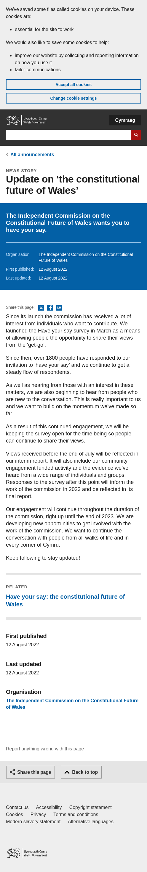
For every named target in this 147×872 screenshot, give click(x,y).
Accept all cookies (73, 84)
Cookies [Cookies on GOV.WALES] (14, 814)
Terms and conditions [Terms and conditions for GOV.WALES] (75, 814)
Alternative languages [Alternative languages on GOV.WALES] (91, 821)
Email (59, 308)
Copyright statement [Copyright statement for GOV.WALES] (90, 807)
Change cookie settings (73, 98)
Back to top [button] (85, 772)
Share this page (34, 772)
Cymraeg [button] (125, 120)
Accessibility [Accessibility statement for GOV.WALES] (49, 807)
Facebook (50, 308)
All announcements (32, 154)
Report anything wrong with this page (45, 748)
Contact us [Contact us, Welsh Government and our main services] (17, 807)
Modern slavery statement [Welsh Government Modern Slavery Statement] (33, 821)
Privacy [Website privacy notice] (38, 814)
